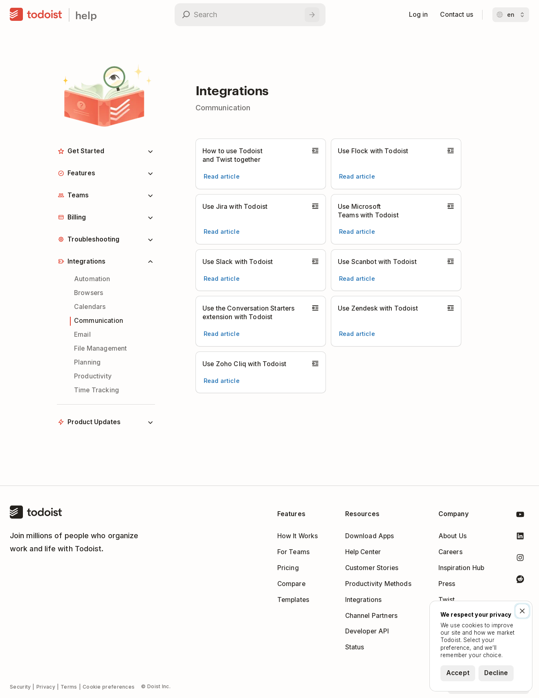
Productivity (93, 376)
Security (20, 687)
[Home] (36, 15)
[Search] (312, 14)
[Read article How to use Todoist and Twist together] (221, 176)
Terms (69, 687)
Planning (87, 362)
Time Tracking (96, 390)
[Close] (522, 610)
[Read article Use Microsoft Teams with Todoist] (357, 231)
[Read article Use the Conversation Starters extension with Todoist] (221, 334)
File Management (100, 348)
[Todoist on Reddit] (520, 580)
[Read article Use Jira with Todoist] (221, 231)
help (86, 15)
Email (82, 334)
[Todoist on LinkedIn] (520, 537)
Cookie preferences (109, 687)
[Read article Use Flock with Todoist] (357, 176)
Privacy (45, 687)
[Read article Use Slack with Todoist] (221, 278)
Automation (92, 279)
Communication (98, 320)
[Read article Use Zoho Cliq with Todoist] (221, 381)
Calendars (90, 307)
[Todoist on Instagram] (520, 559)
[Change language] (511, 15)
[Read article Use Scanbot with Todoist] (357, 278)
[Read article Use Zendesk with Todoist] (357, 334)
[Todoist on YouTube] (520, 516)
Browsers (88, 293)
